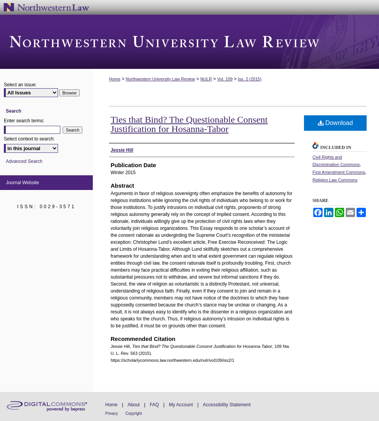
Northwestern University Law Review (189, 42)
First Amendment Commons (338, 172)
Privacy (111, 413)
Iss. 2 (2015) (249, 79)
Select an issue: (20, 84)
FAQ (154, 404)
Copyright (133, 413)
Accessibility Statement (227, 404)
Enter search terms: (24, 120)
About (134, 404)
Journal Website (22, 182)
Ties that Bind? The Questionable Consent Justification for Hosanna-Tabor (189, 124)
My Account (181, 404)
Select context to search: (29, 139)
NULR (206, 79)
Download (335, 123)
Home (114, 79)
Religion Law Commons (334, 180)
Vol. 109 (225, 79)
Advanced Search (24, 161)
